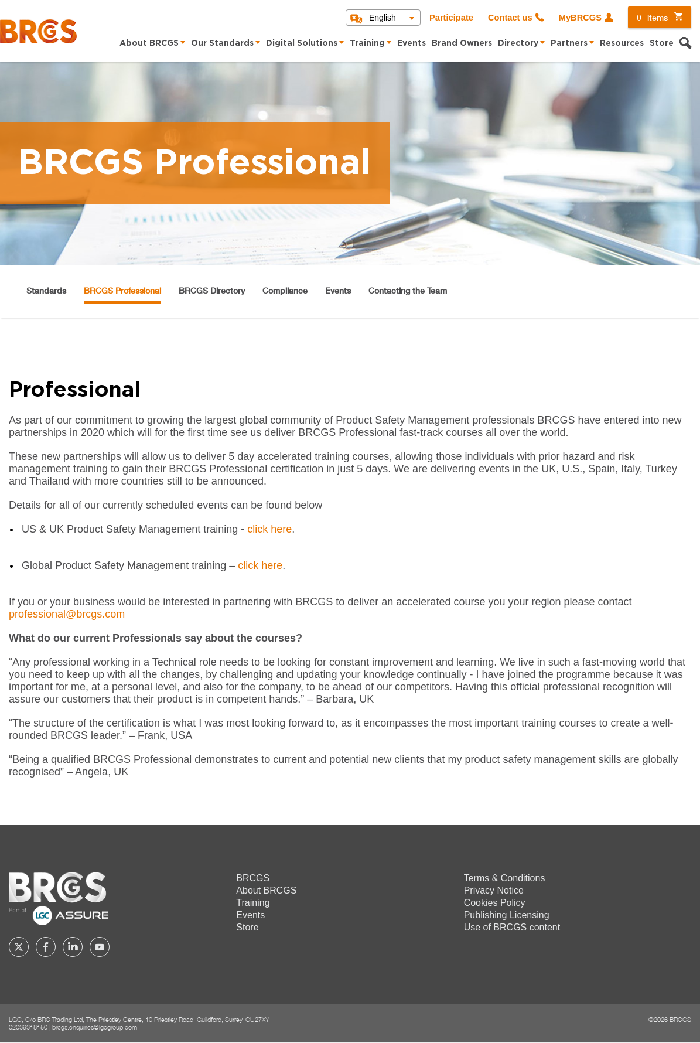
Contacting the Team (407, 290)
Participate (451, 17)
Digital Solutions (301, 43)
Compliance (285, 290)
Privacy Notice (494, 890)
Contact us (510, 17)
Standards (46, 290)
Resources (622, 43)
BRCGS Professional (122, 290)
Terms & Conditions (504, 878)
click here (269, 529)
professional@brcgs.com (67, 614)
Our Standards (222, 43)
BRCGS (252, 878)
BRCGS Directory (212, 290)
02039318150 (28, 1027)
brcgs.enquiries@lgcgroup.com (94, 1027)
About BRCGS (149, 43)
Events (411, 43)
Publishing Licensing (506, 915)
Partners (569, 43)
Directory (518, 43)
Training (367, 43)
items (652, 17)
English (382, 17)
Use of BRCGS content (512, 927)
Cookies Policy (494, 903)
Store (662, 43)
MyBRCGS (580, 17)
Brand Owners (462, 43)
